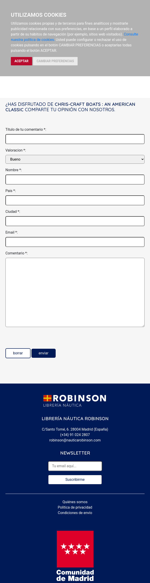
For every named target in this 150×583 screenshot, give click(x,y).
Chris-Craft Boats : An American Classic (70, 106)
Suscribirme (75, 479)
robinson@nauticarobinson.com (75, 440)
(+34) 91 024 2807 (75, 435)
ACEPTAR (21, 61)
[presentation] (39, 339)
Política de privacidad (75, 507)
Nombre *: (13, 170)
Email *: (11, 232)
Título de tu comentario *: (25, 129)
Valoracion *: (15, 150)
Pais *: (10, 191)
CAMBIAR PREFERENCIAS (55, 61)
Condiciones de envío (75, 513)
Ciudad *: (12, 211)
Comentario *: (16, 253)
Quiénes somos (75, 502)
